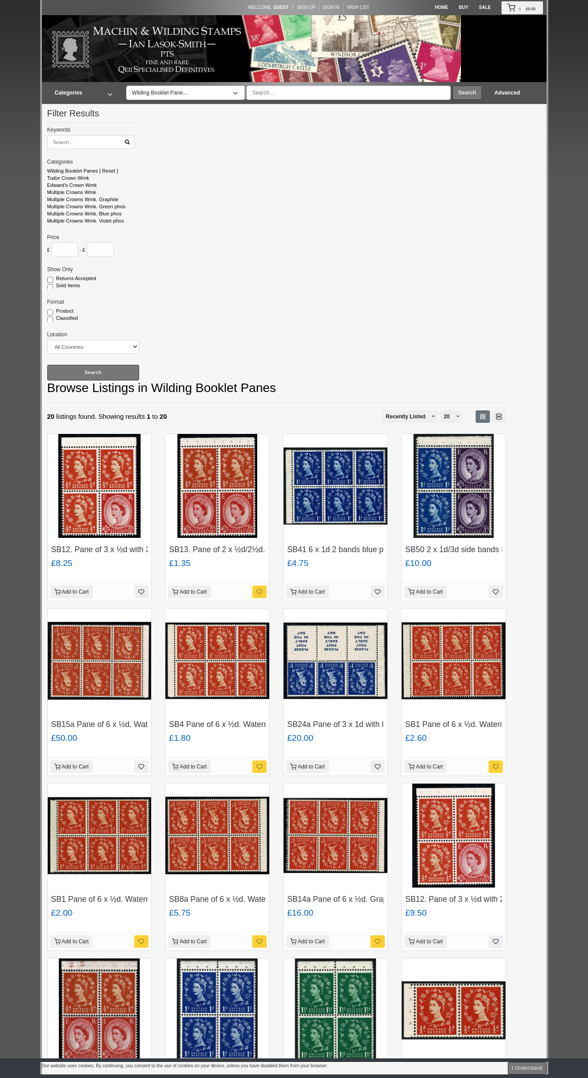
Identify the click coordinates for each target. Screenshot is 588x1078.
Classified (68, 318)
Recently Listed (406, 416)
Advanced (507, 93)
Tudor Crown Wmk (68, 178)
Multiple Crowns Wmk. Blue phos (84, 213)
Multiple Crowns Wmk (71, 192)
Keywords (59, 130)
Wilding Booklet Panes (72, 170)
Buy (463, 7)
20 (446, 416)
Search (467, 93)
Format (55, 302)
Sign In (331, 7)
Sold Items (69, 286)
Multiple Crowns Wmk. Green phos (86, 206)
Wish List (358, 7)
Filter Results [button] (79, 113)
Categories (60, 162)
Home (441, 7)
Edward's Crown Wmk (72, 185)
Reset (108, 170)
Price (53, 237)
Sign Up (306, 7)
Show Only (60, 269)
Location (57, 334)
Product (65, 311)
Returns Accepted (77, 279)
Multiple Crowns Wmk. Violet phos (85, 220)
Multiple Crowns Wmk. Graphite (83, 199)
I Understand (527, 1068)
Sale (485, 7)
